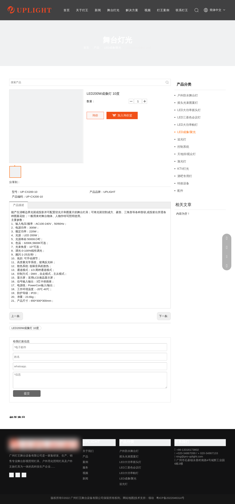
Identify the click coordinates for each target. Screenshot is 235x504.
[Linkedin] (17, 475)
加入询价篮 (125, 115)
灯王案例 (163, 10)
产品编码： (19, 196)
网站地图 (128, 497)
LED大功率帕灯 (187, 124)
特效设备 (183, 183)
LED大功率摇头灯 (189, 110)
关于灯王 (82, 10)
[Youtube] (24, 475)
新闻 (98, 10)
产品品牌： (96, 191)
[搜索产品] (86, 82)
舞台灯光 (113, 10)
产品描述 (18, 205)
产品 (85, 456)
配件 (180, 190)
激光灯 (181, 161)
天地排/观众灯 (186, 154)
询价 (95, 115)
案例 (85, 461)
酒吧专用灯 (184, 176)
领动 (151, 497)
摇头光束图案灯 (187, 102)
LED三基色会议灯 (189, 117)
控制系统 (183, 146)
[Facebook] (11, 475)
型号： (16, 191)
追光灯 (181, 139)
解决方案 (132, 10)
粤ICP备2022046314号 (170, 497)
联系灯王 (182, 10)
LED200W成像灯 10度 (25, 328)
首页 (67, 10)
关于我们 (88, 451)
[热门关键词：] (167, 82)
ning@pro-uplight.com (189, 456)
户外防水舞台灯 (187, 95)
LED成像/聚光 (186, 132)
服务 (85, 467)
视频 (147, 10)
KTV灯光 (183, 168)
